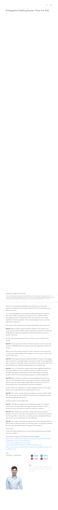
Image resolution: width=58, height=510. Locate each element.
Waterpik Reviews (17, 455)
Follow (36, 455)
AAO (7, 314)
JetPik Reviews (9, 455)
